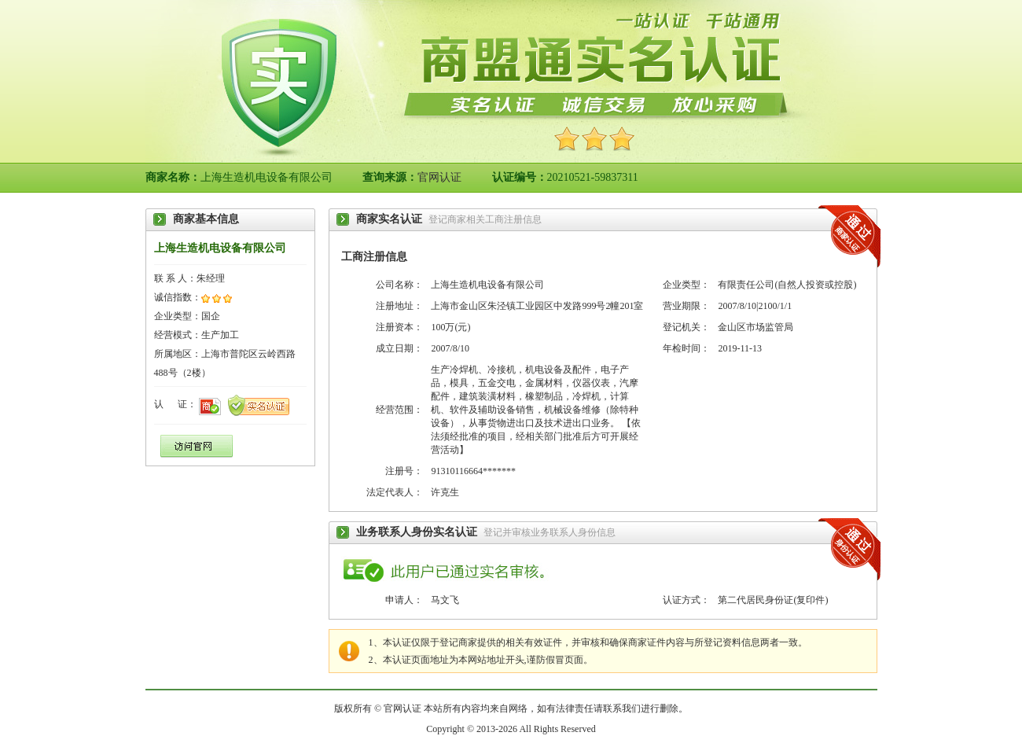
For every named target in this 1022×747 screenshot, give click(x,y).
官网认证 (439, 177)
